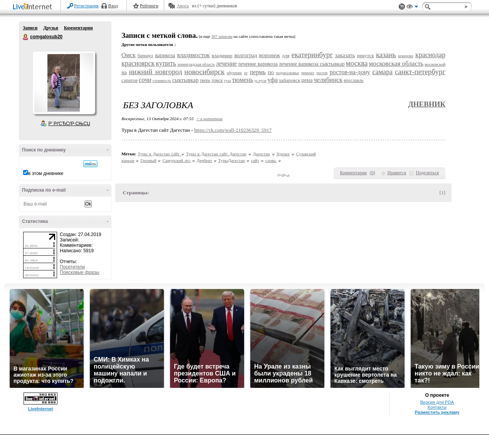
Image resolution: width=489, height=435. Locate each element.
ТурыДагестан (231, 160)
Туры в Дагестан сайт (159, 153)
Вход (113, 5)
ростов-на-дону (350, 72)
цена (306, 80)
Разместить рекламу (437, 412)
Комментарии (78, 28)
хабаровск (289, 80)
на (124, 72)
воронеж (269, 55)
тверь (205, 80)
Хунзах (283, 153)
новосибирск (204, 72)
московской (435, 64)
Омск (128, 55)
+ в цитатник (209, 118)
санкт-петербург (420, 72)
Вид (412, 8)
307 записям (222, 36)
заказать (345, 55)
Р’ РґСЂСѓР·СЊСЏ (69, 123)
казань (386, 55)
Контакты (437, 407)
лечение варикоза (258, 64)
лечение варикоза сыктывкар (312, 64)
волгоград (245, 55)
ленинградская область (196, 64)
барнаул (145, 55)
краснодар (430, 55)
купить (166, 63)
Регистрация (86, 5)
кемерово (405, 56)
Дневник (426, 104)
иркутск (365, 55)
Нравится (397, 172)
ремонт (307, 72)
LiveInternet (34, 7)
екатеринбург (312, 55)
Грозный (148, 160)
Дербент (204, 160)
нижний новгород (155, 72)
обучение (234, 73)
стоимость (161, 80)
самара (382, 72)
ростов (321, 73)
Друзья (50, 28)
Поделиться (427, 172)
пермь (258, 72)
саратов (129, 80)
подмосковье (287, 72)
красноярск (138, 63)
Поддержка (402, 6)
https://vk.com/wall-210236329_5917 (232, 130)
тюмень (242, 79)
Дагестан (261, 153)
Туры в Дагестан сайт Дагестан (216, 153)
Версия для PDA (437, 402)
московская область (396, 63)
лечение (226, 63)
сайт (255, 160)
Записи (30, 28)
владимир (222, 55)
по (271, 72)
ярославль (353, 80)
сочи (144, 79)
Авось (183, 5)
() (372, 172)
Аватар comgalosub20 (64, 83)
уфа (273, 79)
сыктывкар (185, 80)
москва (357, 63)
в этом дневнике (45, 173)
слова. (271, 160)
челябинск (328, 79)
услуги (260, 80)
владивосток (193, 55)
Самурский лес (176, 160)
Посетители (72, 267)
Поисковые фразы (79, 272)
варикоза (165, 55)
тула (227, 80)
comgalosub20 (26, 37)
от (246, 73)
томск (217, 80)
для (285, 55)
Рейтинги (149, 5)
